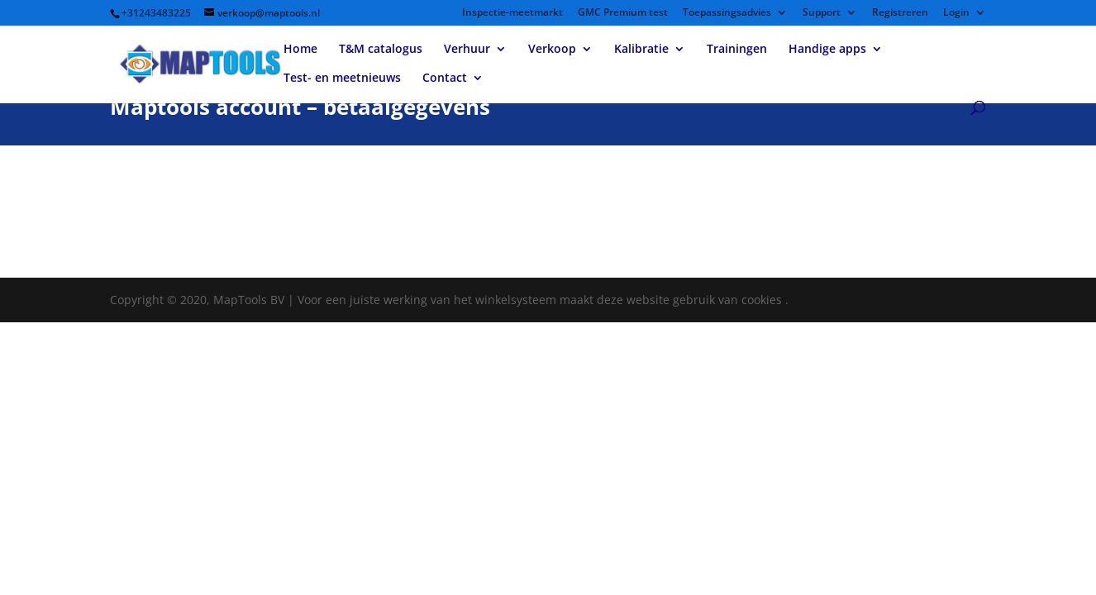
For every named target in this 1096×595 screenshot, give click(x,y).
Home (300, 49)
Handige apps (827, 49)
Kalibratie (641, 49)
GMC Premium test (623, 13)
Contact (444, 78)
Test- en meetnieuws (342, 78)
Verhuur (467, 49)
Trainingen (737, 49)
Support (822, 13)
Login (956, 13)
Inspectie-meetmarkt (512, 13)
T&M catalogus (380, 49)
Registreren (900, 13)
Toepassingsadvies (727, 13)
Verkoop (552, 49)
